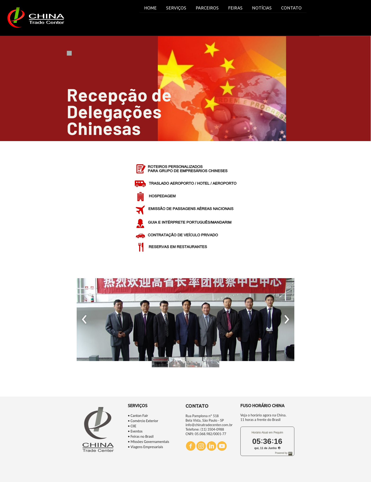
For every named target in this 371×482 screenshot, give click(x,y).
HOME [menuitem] (150, 7)
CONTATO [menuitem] (291, 7)
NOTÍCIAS (262, 7)
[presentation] (84, 319)
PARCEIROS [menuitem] (207, 7)
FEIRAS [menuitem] (235, 7)
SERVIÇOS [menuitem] (176, 7)
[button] (160, 362)
